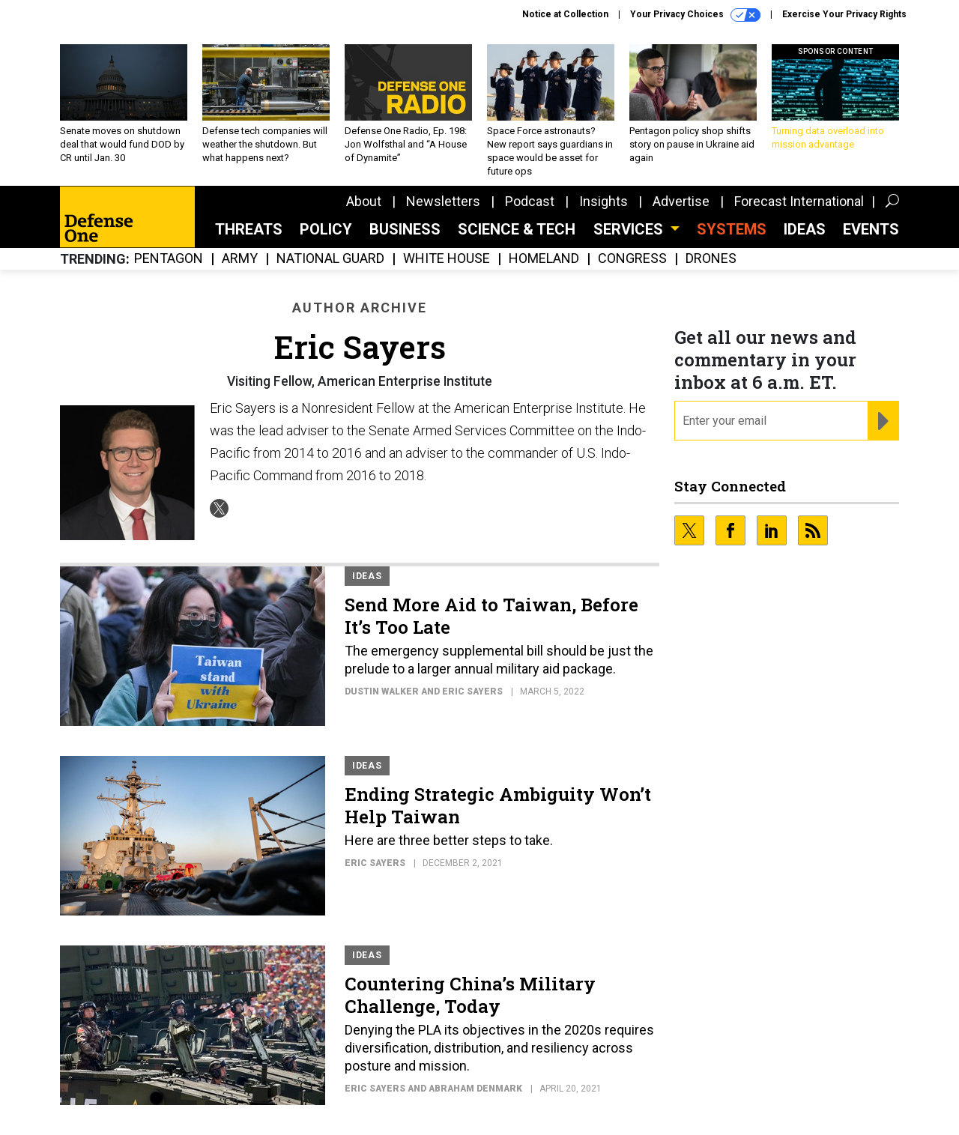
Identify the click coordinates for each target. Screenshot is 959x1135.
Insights (603, 201)
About (363, 201)
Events (871, 229)
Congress (632, 259)
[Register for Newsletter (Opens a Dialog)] (883, 421)
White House (446, 259)
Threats (248, 229)
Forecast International (799, 201)
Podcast (529, 201)
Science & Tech (516, 229)
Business (405, 229)
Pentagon (168, 259)
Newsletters (443, 201)
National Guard (330, 259)
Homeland (544, 259)
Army (240, 259)
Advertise (681, 201)
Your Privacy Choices (695, 15)
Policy (326, 229)
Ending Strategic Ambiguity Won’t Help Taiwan (498, 805)
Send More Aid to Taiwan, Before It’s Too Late (491, 616)
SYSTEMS (731, 229)
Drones (711, 259)
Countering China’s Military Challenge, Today (470, 995)
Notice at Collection (565, 14)
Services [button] (630, 229)
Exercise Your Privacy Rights (844, 14)
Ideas (805, 229)
